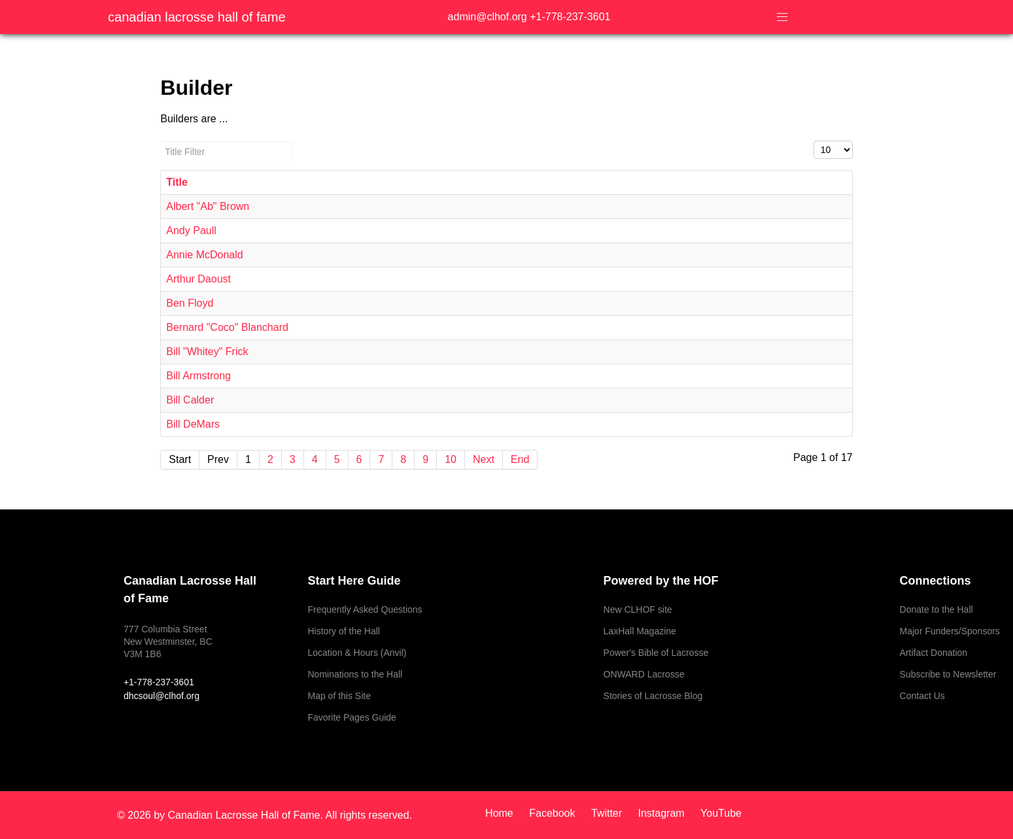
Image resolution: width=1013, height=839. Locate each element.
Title (177, 182)
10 (450, 459)
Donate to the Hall (936, 609)
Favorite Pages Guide (351, 717)
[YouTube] (718, 813)
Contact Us (922, 696)
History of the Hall (343, 631)
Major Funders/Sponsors (950, 631)
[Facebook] (554, 813)
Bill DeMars (193, 424)
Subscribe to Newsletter (948, 674)
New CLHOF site (638, 609)
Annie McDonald (204, 254)
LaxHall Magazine (640, 631)
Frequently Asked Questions (364, 609)
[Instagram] (663, 813)
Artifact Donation (934, 652)
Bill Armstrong (198, 375)
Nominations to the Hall (354, 674)
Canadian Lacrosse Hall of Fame (197, 17)
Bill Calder (190, 399)
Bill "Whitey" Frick (207, 351)
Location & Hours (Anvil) (356, 652)
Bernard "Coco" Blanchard (227, 327)
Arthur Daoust (198, 278)
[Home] (504, 813)
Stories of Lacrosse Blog (653, 696)
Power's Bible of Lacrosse (656, 652)
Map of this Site (339, 696)
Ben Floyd (189, 303)
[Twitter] (608, 813)
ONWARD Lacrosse (644, 674)
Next (483, 459)
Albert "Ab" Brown (207, 206)
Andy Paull (191, 230)
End (520, 459)
